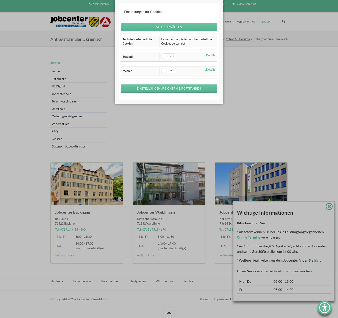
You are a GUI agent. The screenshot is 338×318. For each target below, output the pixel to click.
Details (210, 55)
